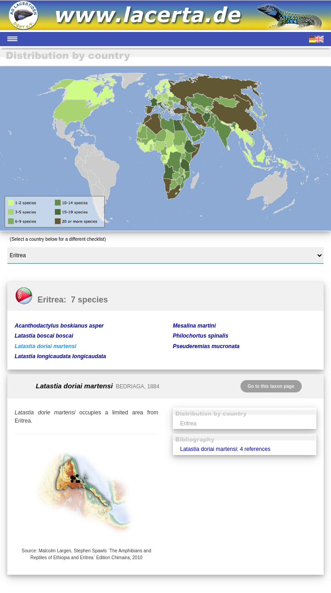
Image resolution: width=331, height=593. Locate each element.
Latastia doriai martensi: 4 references (225, 449)
